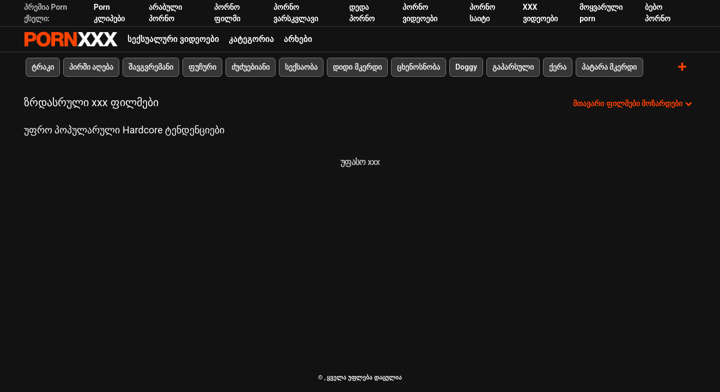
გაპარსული (513, 67)
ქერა (557, 67)
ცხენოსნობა (418, 67)
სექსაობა (301, 67)
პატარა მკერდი (609, 67)
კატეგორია (251, 39)
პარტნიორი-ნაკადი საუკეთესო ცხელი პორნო (71, 39)
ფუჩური (202, 67)
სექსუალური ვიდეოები (173, 39)
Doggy (466, 67)
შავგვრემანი (151, 67)
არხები (298, 39)
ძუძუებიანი (250, 67)
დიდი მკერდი (357, 67)
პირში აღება (91, 67)
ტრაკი (43, 67)
